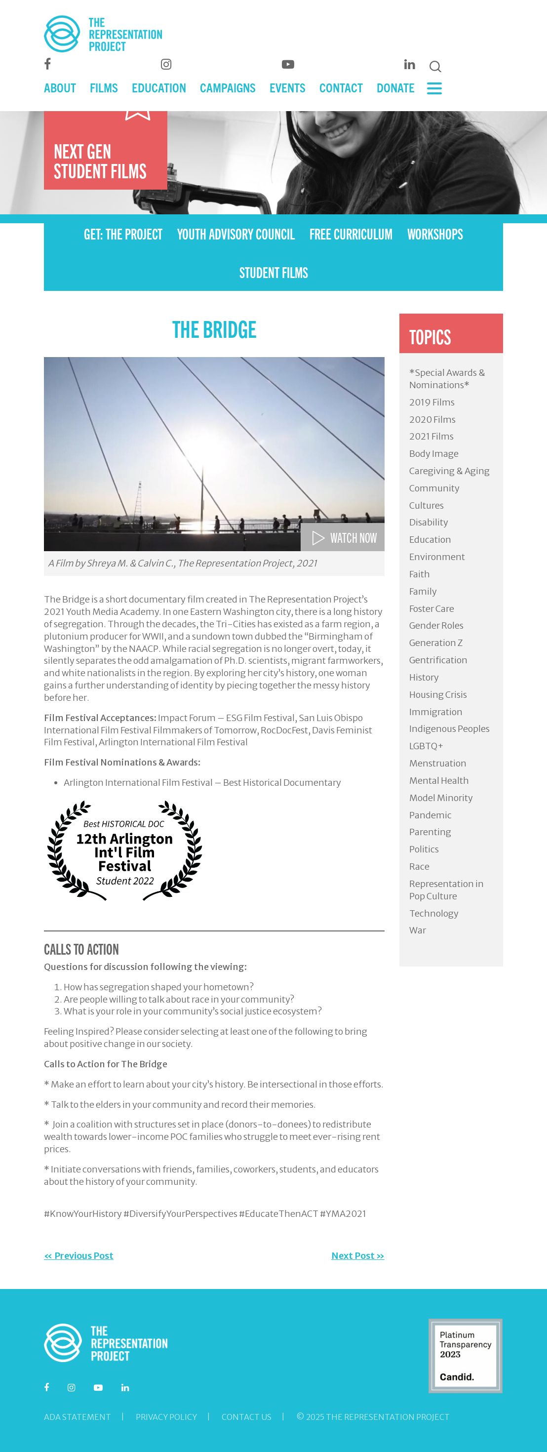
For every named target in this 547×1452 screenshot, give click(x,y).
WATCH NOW (353, 536)
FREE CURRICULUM (351, 233)
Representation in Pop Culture (446, 890)
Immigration (436, 712)
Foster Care (431, 608)
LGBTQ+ (426, 746)
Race (419, 866)
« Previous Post (79, 1255)
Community (434, 488)
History (424, 677)
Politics (424, 849)
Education (430, 539)
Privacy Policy (166, 1417)
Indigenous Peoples (449, 728)
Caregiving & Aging (449, 471)
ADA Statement (77, 1417)
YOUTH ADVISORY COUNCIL (236, 233)
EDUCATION (159, 90)
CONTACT (341, 90)
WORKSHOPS (435, 233)
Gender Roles (436, 625)
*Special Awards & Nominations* (447, 379)
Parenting (430, 832)
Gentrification (438, 660)
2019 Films (432, 402)
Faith (419, 574)
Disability (428, 522)
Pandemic (430, 815)
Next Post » (358, 1255)
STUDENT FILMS (273, 271)
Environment (437, 557)
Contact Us (247, 1417)
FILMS (104, 90)
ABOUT (60, 90)
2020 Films (432, 419)
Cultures (426, 505)
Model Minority (441, 798)
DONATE (396, 90)
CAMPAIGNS (228, 90)
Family (423, 591)
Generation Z (436, 642)
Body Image (434, 453)
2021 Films (431, 436)
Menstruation (438, 763)
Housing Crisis (438, 694)
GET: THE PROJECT (123, 233)
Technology (434, 913)
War (417, 930)
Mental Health (439, 780)
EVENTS (288, 90)
